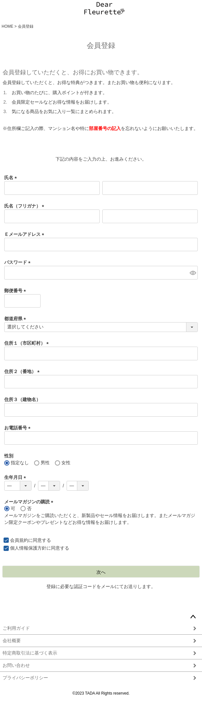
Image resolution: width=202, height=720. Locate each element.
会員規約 (19, 540)
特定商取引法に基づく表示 (30, 652)
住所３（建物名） (22, 399)
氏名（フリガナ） (25, 206)
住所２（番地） (23, 371)
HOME (7, 26)
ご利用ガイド (16, 628)
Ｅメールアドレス (25, 234)
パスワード (18, 262)
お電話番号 (18, 427)
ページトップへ (193, 617)
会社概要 (12, 640)
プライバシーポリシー (25, 677)
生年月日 (16, 477)
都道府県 (16, 318)
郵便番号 (16, 290)
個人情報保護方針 (28, 548)
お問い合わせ (16, 665)
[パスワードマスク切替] (192, 272)
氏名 (11, 177)
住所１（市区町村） (27, 343)
